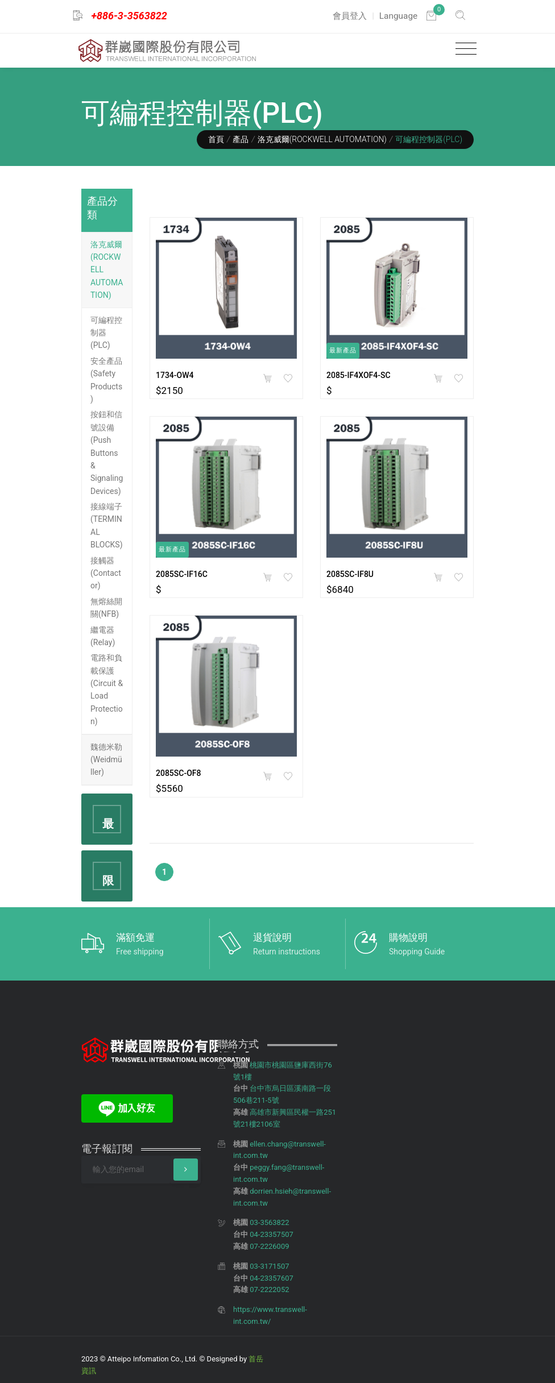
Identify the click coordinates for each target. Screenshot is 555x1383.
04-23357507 (271, 1234)
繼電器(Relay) (102, 636)
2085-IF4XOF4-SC (358, 375)
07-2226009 (269, 1246)
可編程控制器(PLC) (106, 332)
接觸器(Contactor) (105, 573)
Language (398, 16)
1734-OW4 (175, 375)
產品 (240, 139)
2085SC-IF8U (350, 574)
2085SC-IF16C (182, 574)
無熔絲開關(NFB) (106, 607)
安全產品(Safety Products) (106, 380)
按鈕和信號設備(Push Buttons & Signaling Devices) (106, 452)
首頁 (216, 139)
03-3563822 (269, 1222)
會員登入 (350, 16)
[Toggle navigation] (463, 49)
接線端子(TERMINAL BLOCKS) (106, 525)
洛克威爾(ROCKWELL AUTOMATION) (322, 139)
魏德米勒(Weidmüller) (106, 759)
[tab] (107, 270)
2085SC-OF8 (178, 773)
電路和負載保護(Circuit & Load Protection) (106, 689)
